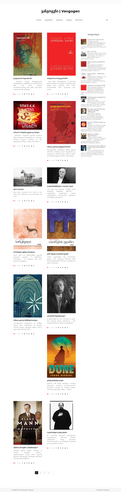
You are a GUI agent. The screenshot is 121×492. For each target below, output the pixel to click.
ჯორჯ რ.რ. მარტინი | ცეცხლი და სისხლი (26, 132)
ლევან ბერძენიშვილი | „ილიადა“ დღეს (60, 186)
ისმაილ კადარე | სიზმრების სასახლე (25, 320)
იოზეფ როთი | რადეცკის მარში (57, 78)
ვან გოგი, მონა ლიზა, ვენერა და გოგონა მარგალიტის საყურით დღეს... (96, 147)
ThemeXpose (105, 490)
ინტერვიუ (69, 19)
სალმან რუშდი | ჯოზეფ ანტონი (57, 432)
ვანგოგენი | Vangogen (27, 490)
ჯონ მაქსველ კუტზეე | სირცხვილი (24, 252)
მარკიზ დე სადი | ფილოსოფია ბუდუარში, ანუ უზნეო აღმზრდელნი (96, 110)
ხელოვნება (59, 19)
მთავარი (38, 19)
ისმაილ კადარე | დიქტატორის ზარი (58, 147)
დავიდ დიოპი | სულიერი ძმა (22, 78)
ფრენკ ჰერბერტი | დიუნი (55, 380)
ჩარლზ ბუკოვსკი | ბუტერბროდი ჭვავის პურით (96, 97)
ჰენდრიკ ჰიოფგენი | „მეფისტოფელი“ (25, 447)
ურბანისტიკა (79, 19)
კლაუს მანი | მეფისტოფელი (56, 316)
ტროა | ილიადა (18, 189)
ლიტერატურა (49, 19)
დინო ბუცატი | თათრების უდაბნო (58, 254)
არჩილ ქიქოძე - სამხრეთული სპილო (96, 74)
